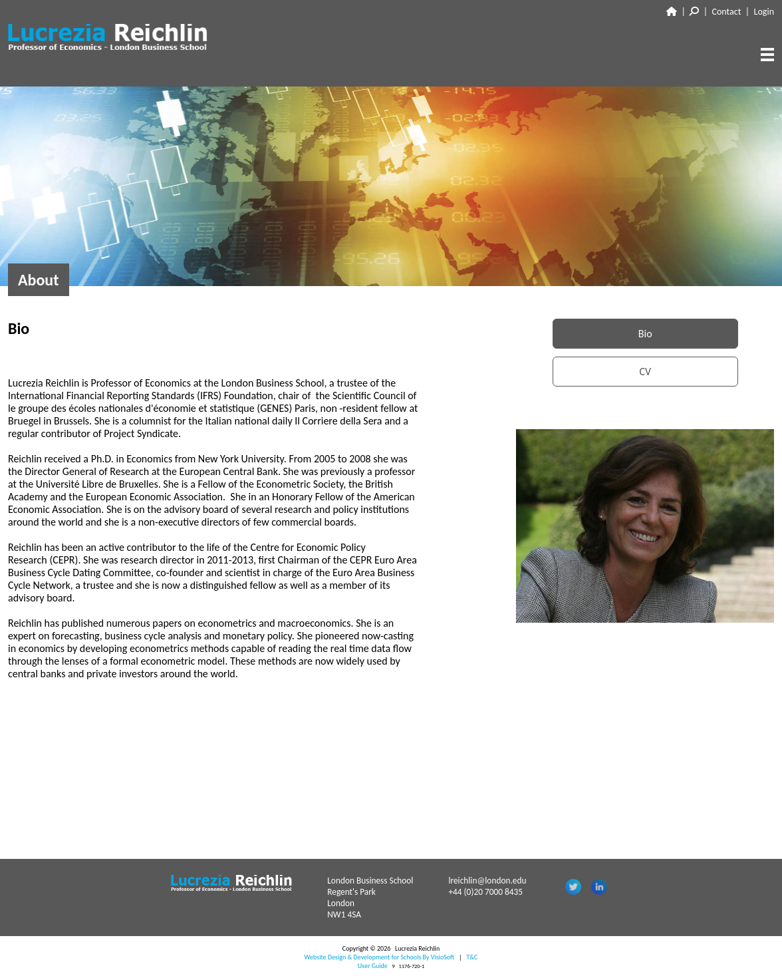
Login (764, 11)
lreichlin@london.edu (487, 880)
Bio (645, 333)
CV (645, 371)
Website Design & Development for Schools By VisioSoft (380, 957)
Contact (726, 11)
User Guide (373, 965)
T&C (471, 957)
